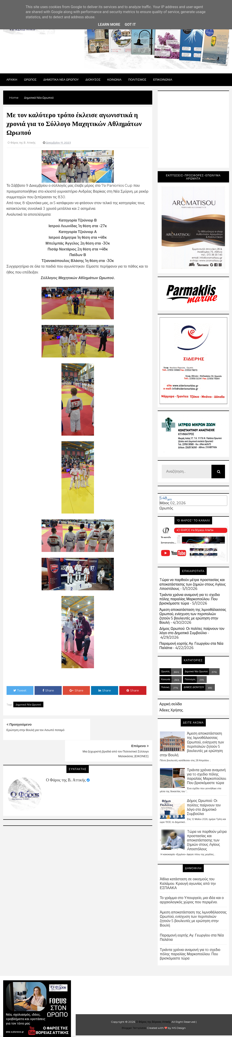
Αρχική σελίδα (170, 704)
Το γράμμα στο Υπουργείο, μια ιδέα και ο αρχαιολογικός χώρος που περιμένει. (192, 900)
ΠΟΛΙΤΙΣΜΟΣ (137, 79)
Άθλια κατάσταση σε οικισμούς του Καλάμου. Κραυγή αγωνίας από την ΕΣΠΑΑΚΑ (188, 883)
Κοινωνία (165, 679)
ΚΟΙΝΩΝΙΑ (114, 79)
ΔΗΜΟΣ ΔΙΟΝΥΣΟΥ (194, 687)
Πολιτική (165, 687)
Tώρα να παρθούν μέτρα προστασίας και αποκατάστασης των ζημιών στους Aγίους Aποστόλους (192, 584)
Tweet (19, 690)
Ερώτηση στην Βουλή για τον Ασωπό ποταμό (36, 730)
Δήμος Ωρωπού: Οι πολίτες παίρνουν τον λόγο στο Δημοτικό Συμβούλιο (192, 630)
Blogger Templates (134, 1028)
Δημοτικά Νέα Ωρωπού (28, 704)
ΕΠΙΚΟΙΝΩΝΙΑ (162, 79)
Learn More (109, 24)
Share (48, 690)
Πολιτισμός (190, 679)
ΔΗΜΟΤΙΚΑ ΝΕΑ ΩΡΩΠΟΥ (61, 79)
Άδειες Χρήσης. (171, 710)
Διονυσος (93, 79)
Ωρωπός (166, 508)
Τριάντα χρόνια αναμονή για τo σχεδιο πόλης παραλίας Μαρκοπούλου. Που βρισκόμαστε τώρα (189, 599)
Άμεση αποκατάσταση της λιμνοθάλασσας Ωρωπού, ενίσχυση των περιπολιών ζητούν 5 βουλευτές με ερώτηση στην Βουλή (192, 616)
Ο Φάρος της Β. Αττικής (66, 758)
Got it (130, 24)
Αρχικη (12, 79)
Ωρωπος (30, 79)
